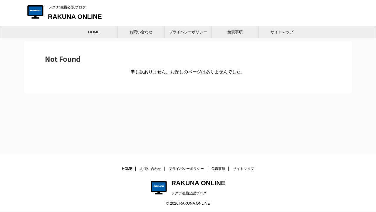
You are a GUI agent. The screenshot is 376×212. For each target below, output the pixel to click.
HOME (94, 32)
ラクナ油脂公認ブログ (189, 193)
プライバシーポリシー (188, 32)
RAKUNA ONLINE (75, 16)
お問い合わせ (141, 32)
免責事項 (235, 32)
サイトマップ (282, 32)
